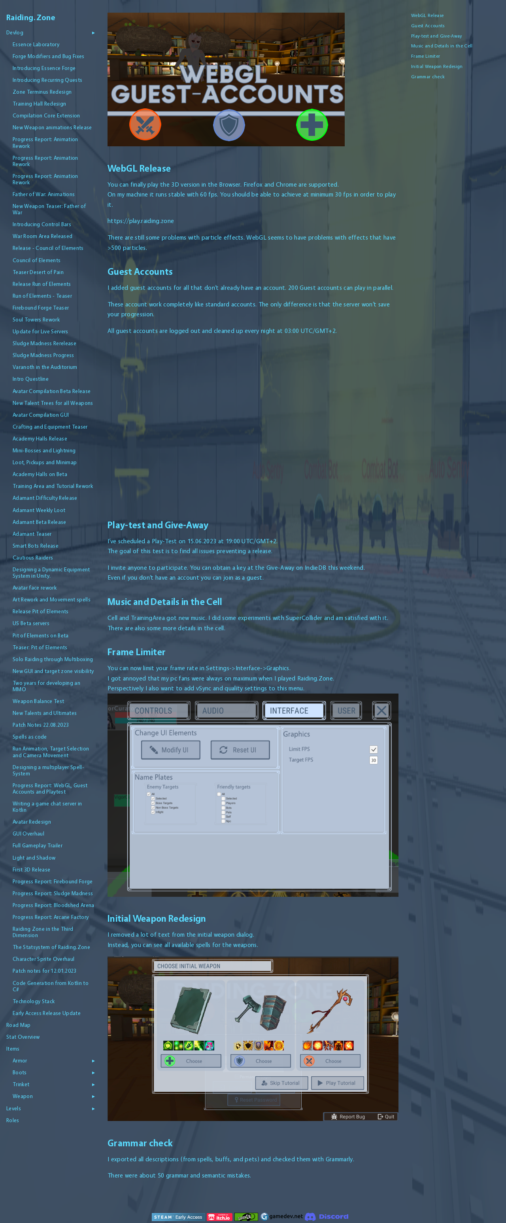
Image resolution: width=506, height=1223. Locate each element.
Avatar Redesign (32, 821)
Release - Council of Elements (48, 248)
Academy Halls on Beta (40, 474)
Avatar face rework (35, 587)
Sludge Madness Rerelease (44, 343)
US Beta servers (31, 623)
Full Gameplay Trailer (37, 845)
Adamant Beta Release (39, 522)
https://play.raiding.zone (141, 221)
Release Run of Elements (42, 284)
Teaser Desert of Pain (38, 272)
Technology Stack (34, 1001)
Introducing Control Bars (42, 224)
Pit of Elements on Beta (41, 635)
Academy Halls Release (40, 438)
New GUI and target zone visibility (53, 671)
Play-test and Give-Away (436, 36)
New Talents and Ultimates (45, 713)
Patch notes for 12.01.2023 (45, 971)
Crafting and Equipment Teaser (50, 426)
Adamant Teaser (32, 534)
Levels (13, 1108)
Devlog (14, 32)
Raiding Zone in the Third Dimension (43, 932)
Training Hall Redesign (39, 103)
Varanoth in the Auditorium (45, 367)
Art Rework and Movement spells (52, 599)
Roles (12, 1120)
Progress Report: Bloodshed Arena (53, 905)
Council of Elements (36, 260)
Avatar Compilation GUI (41, 415)
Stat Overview (23, 1037)
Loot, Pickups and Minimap (45, 462)
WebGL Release (427, 15)
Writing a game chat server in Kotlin (47, 806)
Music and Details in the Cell (442, 46)
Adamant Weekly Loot (39, 510)
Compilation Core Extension (46, 115)
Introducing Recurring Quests (47, 80)
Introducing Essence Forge (44, 68)
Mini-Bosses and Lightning (44, 450)
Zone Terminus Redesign (42, 92)
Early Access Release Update (47, 1013)
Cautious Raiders (33, 557)
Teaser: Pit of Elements (40, 647)
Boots (20, 1072)
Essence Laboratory (36, 44)
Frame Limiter (425, 56)
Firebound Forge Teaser (41, 307)
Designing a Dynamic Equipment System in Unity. (51, 572)
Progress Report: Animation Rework (45, 142)
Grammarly (339, 1159)
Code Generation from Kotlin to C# (51, 986)
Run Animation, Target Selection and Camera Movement (51, 751)
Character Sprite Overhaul (43, 959)
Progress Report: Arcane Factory (51, 917)
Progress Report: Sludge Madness (53, 893)
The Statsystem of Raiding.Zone (51, 947)
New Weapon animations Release (52, 127)
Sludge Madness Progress (43, 355)
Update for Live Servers (40, 331)
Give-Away (280, 567)
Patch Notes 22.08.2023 (41, 725)
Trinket (21, 1084)
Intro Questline (31, 379)
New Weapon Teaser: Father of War (49, 209)
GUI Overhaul (28, 833)
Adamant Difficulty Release (45, 498)
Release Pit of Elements (41, 611)
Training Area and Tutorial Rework (53, 486)
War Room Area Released (42, 236)
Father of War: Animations (44, 194)
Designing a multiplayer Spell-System (48, 770)
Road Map (18, 1025)
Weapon (23, 1096)
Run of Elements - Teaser (42, 296)
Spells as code (30, 736)
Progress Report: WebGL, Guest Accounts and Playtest (50, 788)
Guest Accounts (428, 25)
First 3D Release (31, 869)
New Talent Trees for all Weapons (53, 403)
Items (13, 1048)
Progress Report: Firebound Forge (53, 881)
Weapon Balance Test (38, 701)
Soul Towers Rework (36, 319)
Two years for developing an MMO (46, 686)
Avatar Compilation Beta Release (52, 391)
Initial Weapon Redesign (437, 66)
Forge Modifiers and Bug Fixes (49, 56)
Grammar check (428, 76)
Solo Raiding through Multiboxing (53, 659)
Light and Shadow (34, 857)
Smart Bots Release (36, 546)
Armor (20, 1060)
